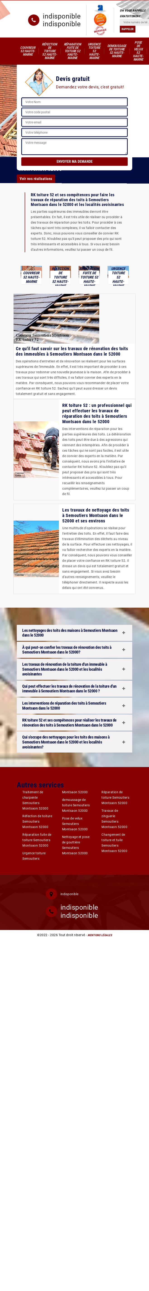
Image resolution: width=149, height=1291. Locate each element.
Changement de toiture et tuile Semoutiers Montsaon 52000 (114, 843)
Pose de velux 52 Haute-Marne (138, 50)
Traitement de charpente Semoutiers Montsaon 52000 (35, 800)
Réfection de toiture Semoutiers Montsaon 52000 (37, 821)
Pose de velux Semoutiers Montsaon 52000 (75, 824)
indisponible (62, 16)
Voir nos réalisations (36, 179)
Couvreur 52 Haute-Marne (27, 51)
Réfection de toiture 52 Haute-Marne (49, 51)
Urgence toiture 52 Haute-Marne (94, 51)
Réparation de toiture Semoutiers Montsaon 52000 (115, 797)
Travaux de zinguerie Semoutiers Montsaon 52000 (114, 819)
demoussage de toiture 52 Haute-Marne (116, 51)
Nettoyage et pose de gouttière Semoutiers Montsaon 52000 (76, 845)
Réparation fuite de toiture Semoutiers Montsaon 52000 (36, 840)
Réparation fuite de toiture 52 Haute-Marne (72, 51)
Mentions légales (100, 935)
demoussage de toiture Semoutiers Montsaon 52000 (76, 805)
